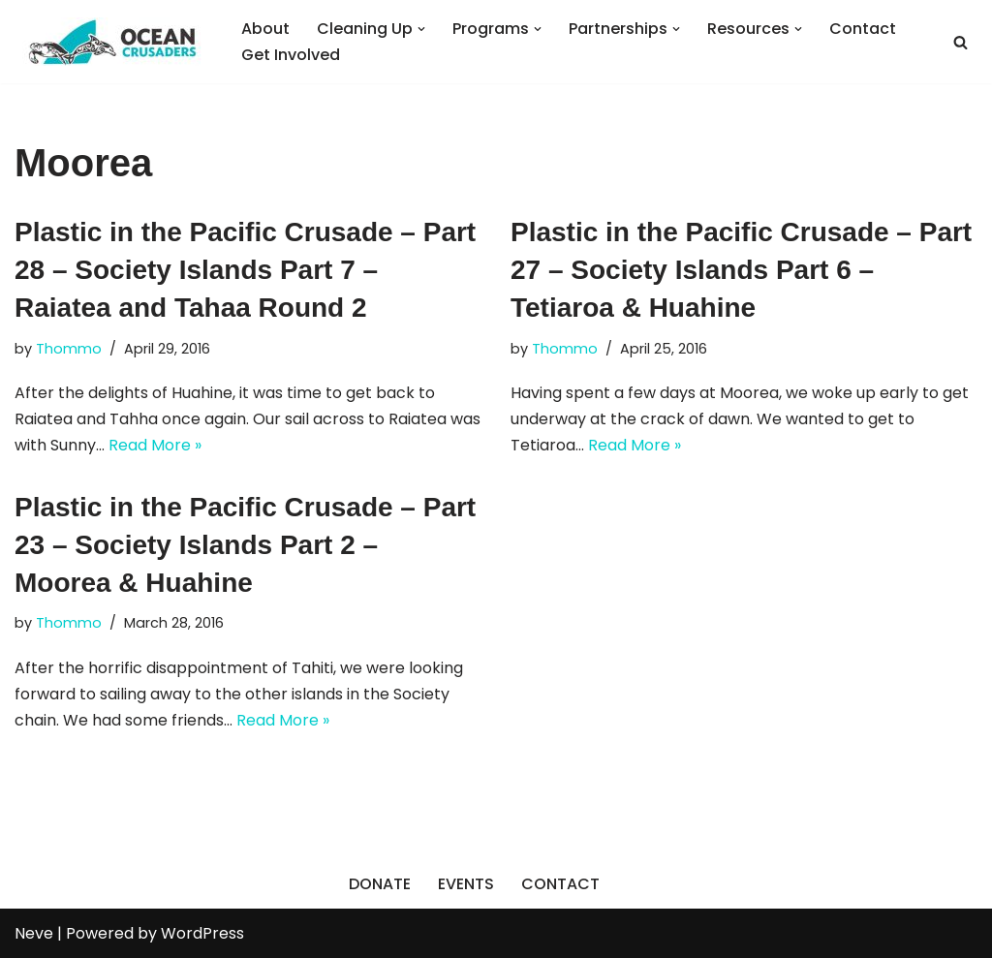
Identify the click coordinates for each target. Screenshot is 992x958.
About (265, 28)
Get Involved (290, 55)
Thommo (69, 348)
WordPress (202, 933)
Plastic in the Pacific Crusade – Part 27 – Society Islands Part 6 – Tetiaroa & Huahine (741, 270)
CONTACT (560, 884)
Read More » (155, 445)
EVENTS (466, 884)
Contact (862, 28)
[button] (421, 29)
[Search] (960, 42)
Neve (34, 933)
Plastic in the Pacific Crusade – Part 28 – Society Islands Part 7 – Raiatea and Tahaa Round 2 (245, 270)
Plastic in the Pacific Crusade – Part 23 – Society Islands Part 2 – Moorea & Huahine (245, 545)
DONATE (380, 884)
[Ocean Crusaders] (111, 41)
